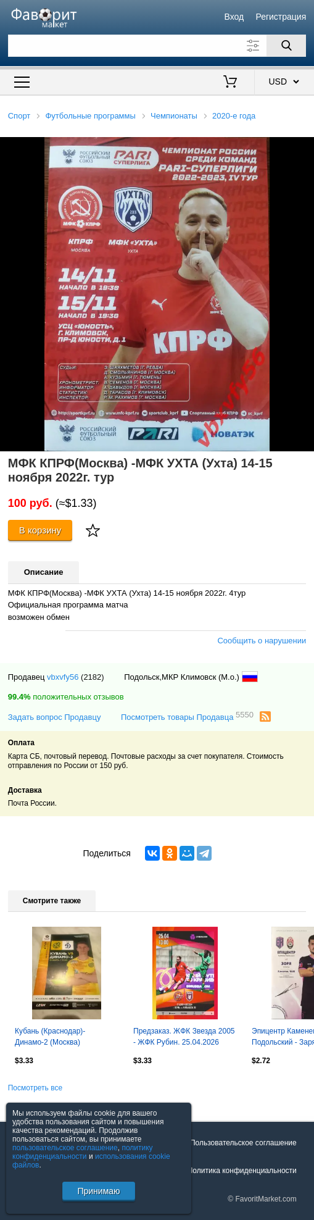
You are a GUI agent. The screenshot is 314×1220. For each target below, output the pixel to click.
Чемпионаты (174, 115)
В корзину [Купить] (40, 530)
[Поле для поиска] (157, 46)
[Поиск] (286, 46)
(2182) (92, 677)
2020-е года (233, 115)
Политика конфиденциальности (242, 1170)
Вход (234, 17)
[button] (303, 148)
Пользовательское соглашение (243, 1143)
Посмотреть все (35, 1088)
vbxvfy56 (62, 677)
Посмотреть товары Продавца (187, 716)
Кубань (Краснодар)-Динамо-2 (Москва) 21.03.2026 (50, 1038)
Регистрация (280, 17)
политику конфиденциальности (82, 1152)
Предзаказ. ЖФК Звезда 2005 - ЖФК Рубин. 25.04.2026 (183, 1037)
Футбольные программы (90, 115)
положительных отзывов (66, 696)
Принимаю (98, 1191)
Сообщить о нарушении (261, 640)
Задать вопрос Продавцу (54, 717)
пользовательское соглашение (65, 1147)
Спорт (19, 115)
